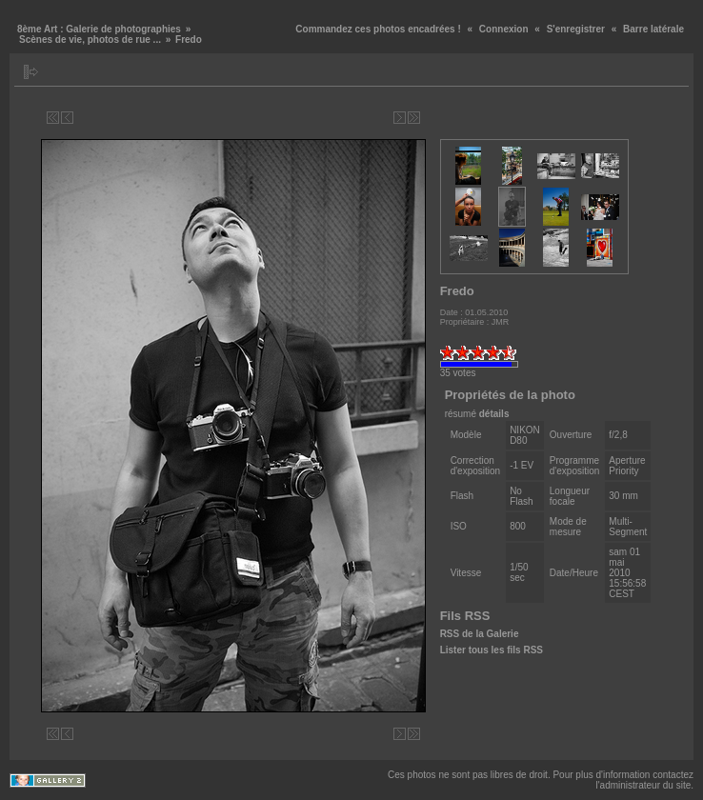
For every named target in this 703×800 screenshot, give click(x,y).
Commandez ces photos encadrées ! (377, 29)
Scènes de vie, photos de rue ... (90, 39)
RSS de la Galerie (479, 634)
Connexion (504, 29)
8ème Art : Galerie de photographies (99, 29)
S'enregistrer (576, 29)
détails (494, 414)
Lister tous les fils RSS (491, 650)
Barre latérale (653, 29)
